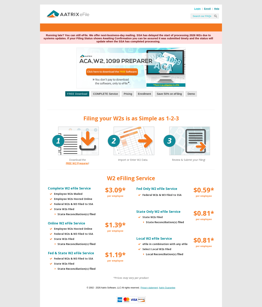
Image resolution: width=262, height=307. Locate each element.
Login (197, 8)
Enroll (207, 8)
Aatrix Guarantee (167, 287)
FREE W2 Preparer (77, 163)
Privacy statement (149, 287)
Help (216, 8)
